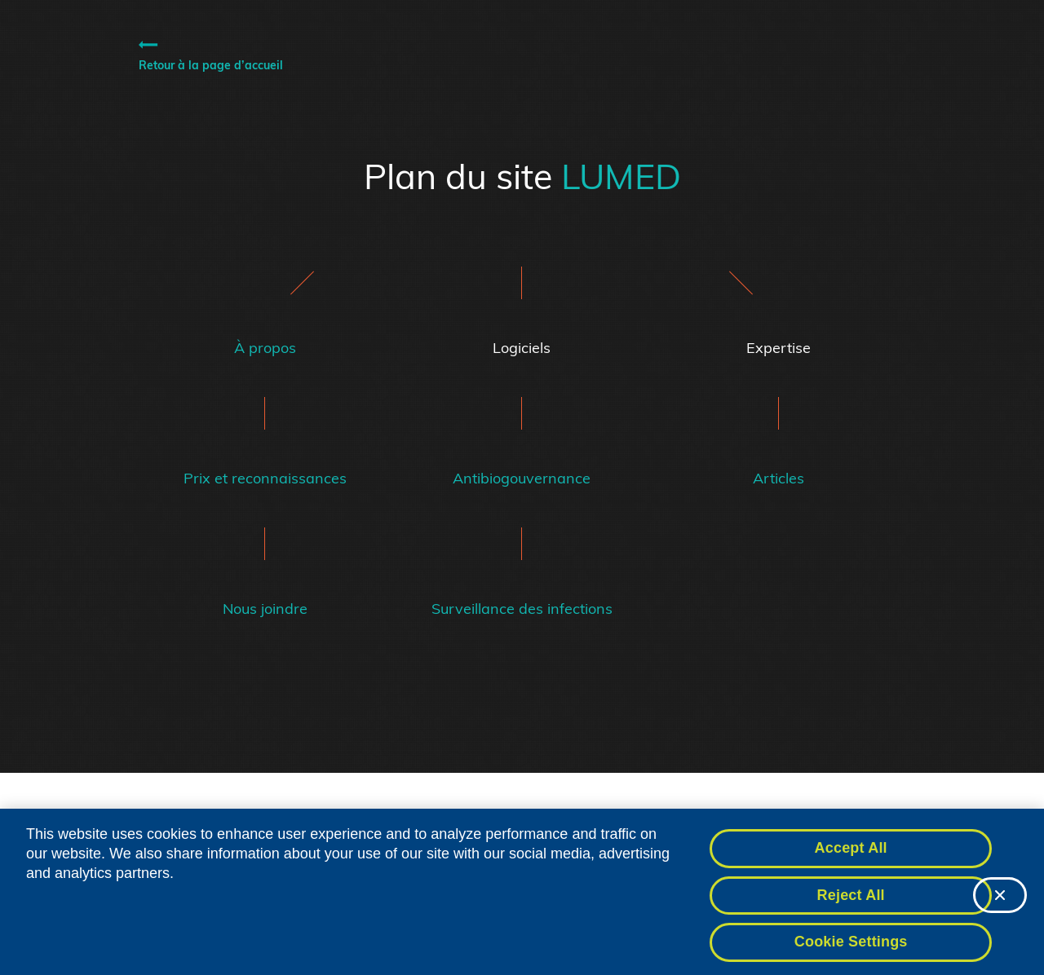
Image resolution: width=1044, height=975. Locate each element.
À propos (265, 348)
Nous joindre (265, 609)
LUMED (621, 175)
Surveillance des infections (522, 609)
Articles (778, 478)
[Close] (1000, 909)
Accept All (851, 862)
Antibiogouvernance (522, 478)
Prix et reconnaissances (265, 478)
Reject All (851, 909)
